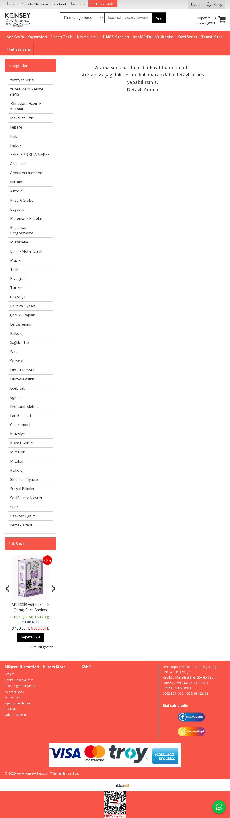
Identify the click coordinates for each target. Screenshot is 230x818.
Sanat (15, 351)
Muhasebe (19, 242)
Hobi (14, 136)
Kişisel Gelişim (22, 443)
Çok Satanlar (19, 543)
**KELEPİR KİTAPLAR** (29, 154)
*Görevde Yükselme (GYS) (26, 92)
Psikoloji (17, 333)
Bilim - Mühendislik (26, 251)
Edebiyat (17, 388)
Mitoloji (16, 461)
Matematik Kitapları (26, 218)
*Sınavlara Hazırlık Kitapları (25, 106)
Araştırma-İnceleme (26, 172)
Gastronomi (20, 424)
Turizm (16, 287)
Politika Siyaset (22, 306)
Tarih (14, 269)
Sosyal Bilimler (22, 488)
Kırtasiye (17, 433)
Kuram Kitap (30, 622)
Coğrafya (17, 296)
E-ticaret (108, 785)
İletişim (16, 182)
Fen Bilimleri (20, 415)
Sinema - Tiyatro (24, 479)
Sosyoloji (17, 360)
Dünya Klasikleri (23, 379)
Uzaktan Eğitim (22, 516)
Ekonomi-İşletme (24, 406)
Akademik (18, 163)
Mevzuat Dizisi (22, 118)
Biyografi (17, 278)
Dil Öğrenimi (20, 324)
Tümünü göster (41, 647)
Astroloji (17, 191)
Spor (14, 506)
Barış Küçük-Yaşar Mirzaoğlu (30, 617)
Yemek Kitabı (21, 525)
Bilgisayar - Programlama (21, 230)
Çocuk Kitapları (22, 315)
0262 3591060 (173, 693)
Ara (159, 18)
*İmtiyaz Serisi (22, 80)
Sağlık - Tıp (19, 342)
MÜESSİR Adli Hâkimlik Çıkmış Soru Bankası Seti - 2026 (30, 610)
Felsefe (16, 127)
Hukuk (15, 145)
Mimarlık (17, 452)
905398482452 (197, 693)
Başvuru (17, 209)
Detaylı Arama (142, 89)
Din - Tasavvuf (22, 369)
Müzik (15, 260)
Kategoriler (17, 65)
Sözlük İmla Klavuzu (26, 497)
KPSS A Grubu (21, 200)
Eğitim (15, 397)
